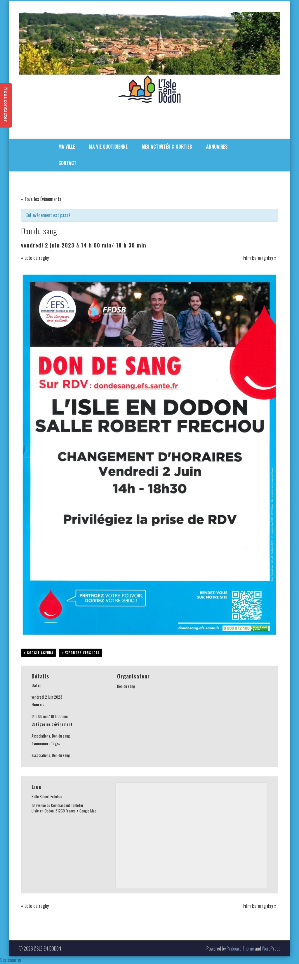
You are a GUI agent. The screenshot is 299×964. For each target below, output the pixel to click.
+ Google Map (86, 811)
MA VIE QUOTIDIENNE (108, 146)
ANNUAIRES (217, 146)
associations (41, 755)
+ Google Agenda (38, 652)
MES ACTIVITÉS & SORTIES (167, 146)
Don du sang (61, 736)
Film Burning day (260, 257)
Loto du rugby (35, 257)
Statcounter (11, 959)
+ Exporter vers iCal (80, 652)
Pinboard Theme (240, 948)
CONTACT (67, 162)
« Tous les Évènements (41, 198)
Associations (41, 736)
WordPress (271, 948)
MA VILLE (66, 146)
